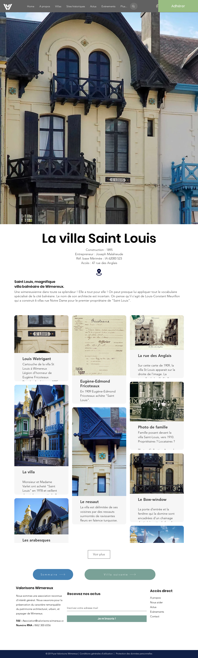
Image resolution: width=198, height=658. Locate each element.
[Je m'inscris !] (107, 618)
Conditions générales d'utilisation (96, 653)
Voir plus (99, 554)
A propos (155, 597)
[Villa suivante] (120, 574)
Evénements (157, 611)
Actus (153, 607)
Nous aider (156, 602)
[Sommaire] (53, 574)
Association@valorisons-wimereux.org (43, 620)
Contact (154, 616)
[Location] (99, 272)
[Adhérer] (178, 6)
